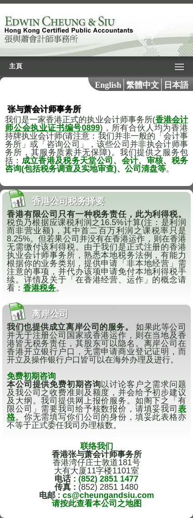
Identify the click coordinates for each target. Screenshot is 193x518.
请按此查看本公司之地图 (97, 503)
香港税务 (39, 287)
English (108, 85)
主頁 (16, 66)
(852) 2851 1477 (108, 478)
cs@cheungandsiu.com (108, 495)
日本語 (176, 85)
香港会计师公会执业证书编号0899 (96, 123)
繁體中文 (142, 85)
